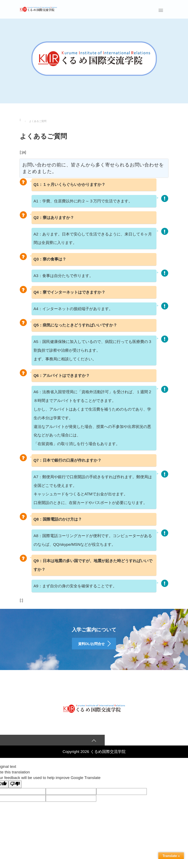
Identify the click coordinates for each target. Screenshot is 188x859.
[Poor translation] (15, 788)
